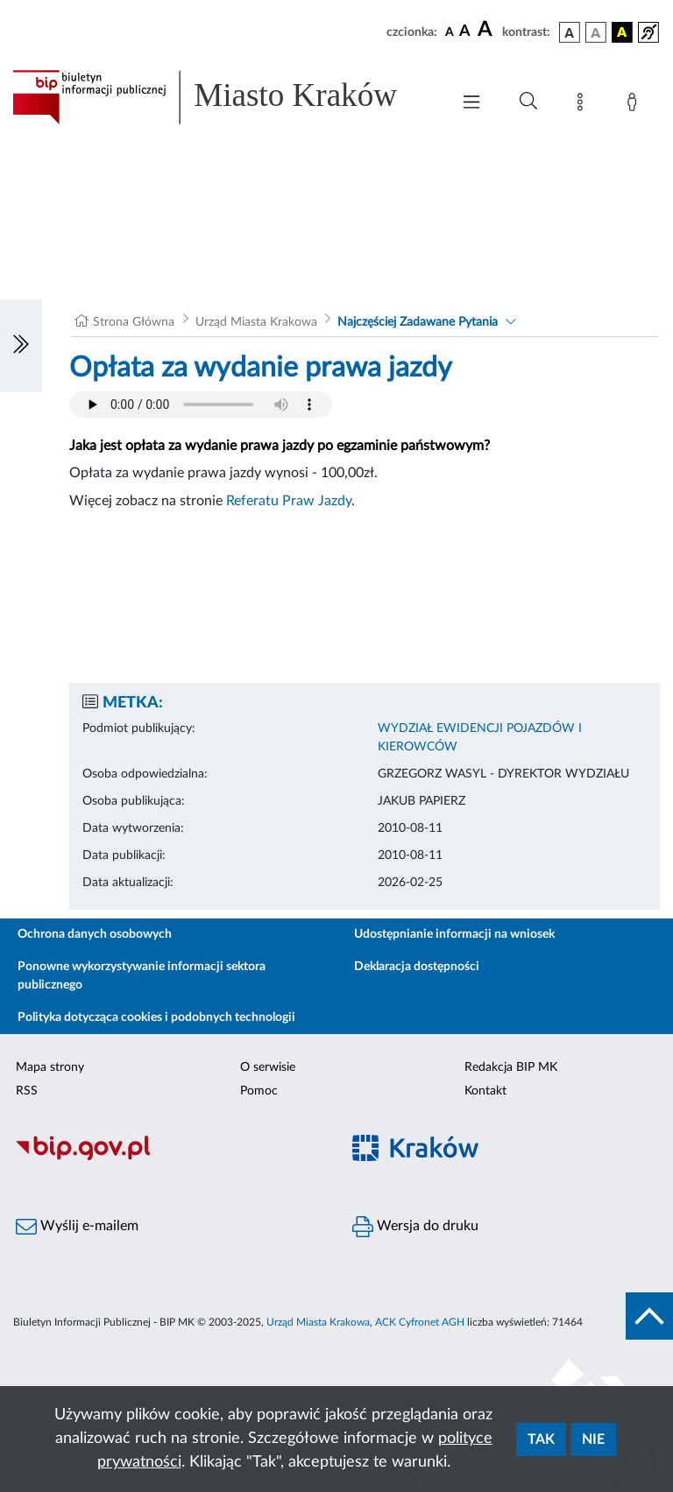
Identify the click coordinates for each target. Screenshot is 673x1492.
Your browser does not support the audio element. (200, 404)
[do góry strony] (649, 1316)
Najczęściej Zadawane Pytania (417, 322)
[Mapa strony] (584, 105)
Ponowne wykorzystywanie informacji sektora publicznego (142, 976)
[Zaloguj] (635, 105)
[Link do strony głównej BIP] (222, 97)
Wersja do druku (415, 1226)
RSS (27, 1091)
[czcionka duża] (487, 30)
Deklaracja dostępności (416, 967)
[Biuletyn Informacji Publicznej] (168, 1157)
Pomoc (259, 1091)
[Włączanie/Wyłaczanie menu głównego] (471, 104)
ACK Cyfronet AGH (419, 1322)
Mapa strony (50, 1067)
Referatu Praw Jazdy (288, 501)
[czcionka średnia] (464, 32)
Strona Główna (133, 322)
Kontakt (485, 1091)
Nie (593, 1439)
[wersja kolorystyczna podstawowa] (569, 32)
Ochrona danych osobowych (95, 934)
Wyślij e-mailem (77, 1226)
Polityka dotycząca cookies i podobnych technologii (156, 1017)
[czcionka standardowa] (449, 31)
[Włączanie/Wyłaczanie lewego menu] (21, 345)
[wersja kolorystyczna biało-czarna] (595, 32)
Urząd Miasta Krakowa (256, 322)
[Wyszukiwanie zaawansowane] (528, 101)
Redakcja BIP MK (510, 1067)
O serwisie (267, 1067)
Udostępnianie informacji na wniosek (454, 934)
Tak (541, 1439)
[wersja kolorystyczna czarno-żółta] (622, 32)
